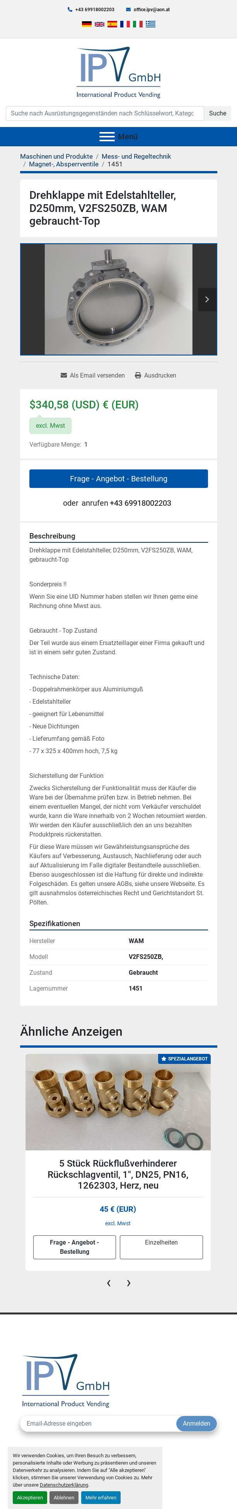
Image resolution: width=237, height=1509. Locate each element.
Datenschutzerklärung (64, 1485)
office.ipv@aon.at (152, 9)
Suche (217, 113)
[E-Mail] (98, 1423)
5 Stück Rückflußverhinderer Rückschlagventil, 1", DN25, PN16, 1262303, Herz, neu (118, 1174)
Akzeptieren (30, 1498)
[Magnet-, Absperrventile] (64, 164)
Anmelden (196, 1423)
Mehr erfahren (100, 1498)
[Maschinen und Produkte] (56, 156)
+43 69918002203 (94, 9)
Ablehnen (64, 1498)
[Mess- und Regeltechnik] (136, 156)
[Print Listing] (155, 375)
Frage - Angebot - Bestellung (118, 478)
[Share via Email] (93, 375)
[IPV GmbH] (66, 1380)
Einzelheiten (161, 1242)
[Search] (105, 113)
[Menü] (107, 136)
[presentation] (108, 1282)
